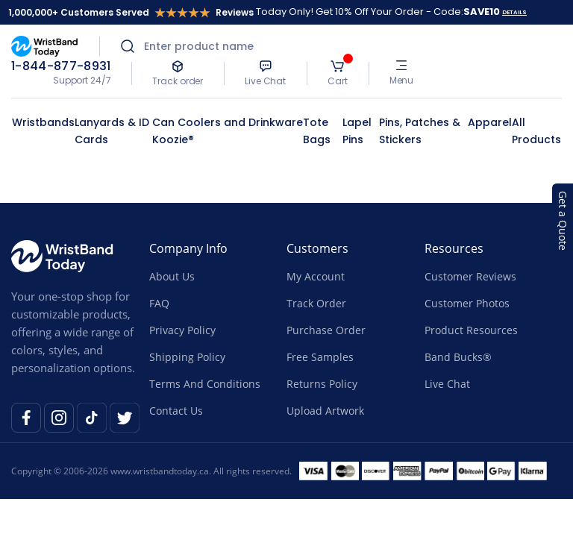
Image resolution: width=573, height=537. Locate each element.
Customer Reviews (470, 276)
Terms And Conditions (204, 384)
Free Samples (320, 357)
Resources (454, 248)
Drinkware (275, 122)
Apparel (490, 122)
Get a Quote (563, 221)
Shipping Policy (187, 357)
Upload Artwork (325, 410)
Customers (317, 248)
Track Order (316, 303)
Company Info (188, 248)
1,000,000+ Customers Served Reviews (131, 12)
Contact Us (176, 410)
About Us (172, 276)
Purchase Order (326, 330)
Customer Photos (467, 303)
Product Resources (471, 330)
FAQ (159, 303)
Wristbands (43, 122)
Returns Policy (321, 384)
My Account (315, 276)
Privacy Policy (182, 330)
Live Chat (447, 384)
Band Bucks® (458, 357)
